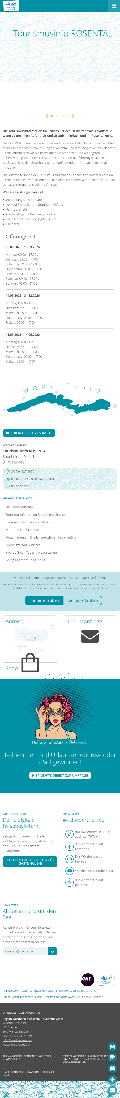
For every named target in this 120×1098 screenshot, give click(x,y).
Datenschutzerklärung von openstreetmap (86, 588)
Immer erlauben (44, 600)
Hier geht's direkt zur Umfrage (60, 775)
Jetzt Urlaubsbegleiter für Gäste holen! (30, 861)
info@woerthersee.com (17, 1040)
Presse (98, 997)
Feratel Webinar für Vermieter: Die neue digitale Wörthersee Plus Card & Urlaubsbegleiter (89, 1059)
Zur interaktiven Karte (29, 432)
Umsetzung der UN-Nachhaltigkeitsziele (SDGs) (29, 1073)
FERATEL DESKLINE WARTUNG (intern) (68, 997)
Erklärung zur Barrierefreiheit (77, 990)
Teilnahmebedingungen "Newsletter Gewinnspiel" (27, 1057)
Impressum (11, 990)
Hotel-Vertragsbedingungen (23, 997)
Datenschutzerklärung (37, 990)
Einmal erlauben (83, 600)
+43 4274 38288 (18, 1032)
